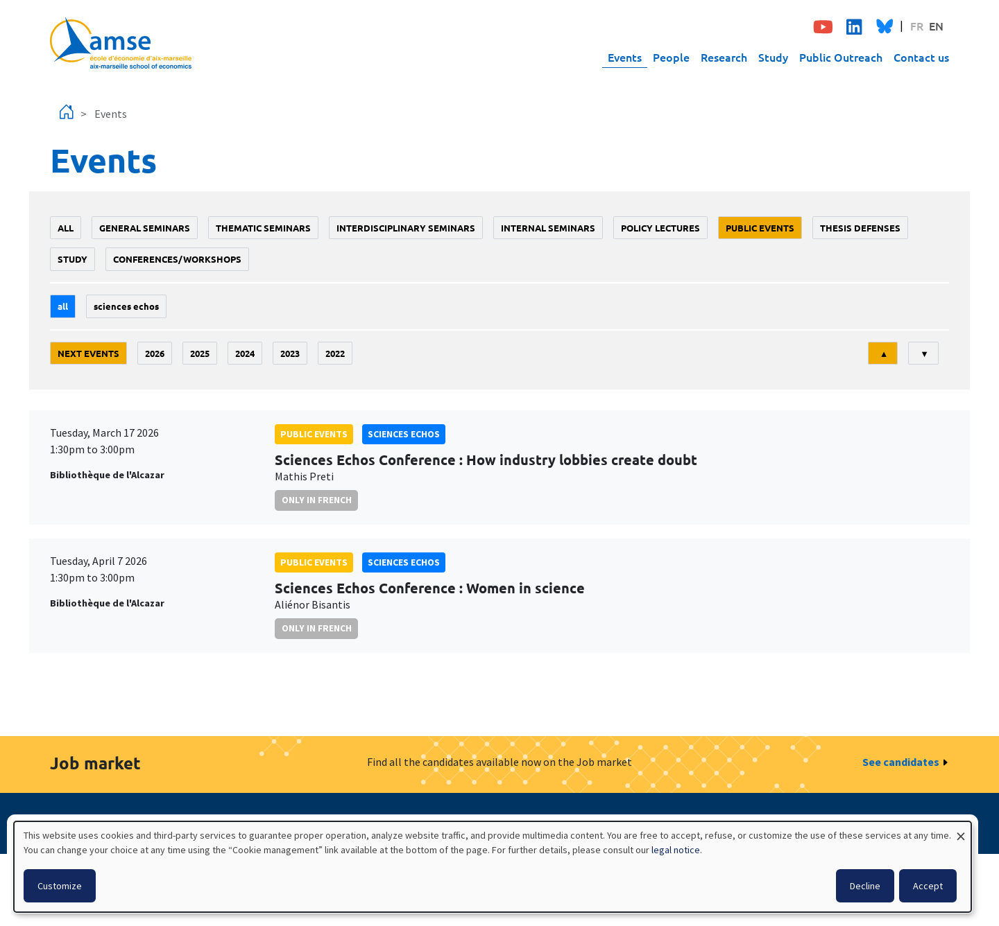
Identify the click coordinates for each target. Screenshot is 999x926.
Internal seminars (548, 228)
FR (916, 25)
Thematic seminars (263, 228)
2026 (154, 353)
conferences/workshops (177, 259)
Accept (928, 886)
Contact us (921, 56)
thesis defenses (860, 228)
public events (760, 228)
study (72, 259)
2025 (200, 353)
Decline (865, 886)
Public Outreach (840, 56)
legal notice (675, 850)
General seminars (144, 228)
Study (773, 56)
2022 (335, 353)
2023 (290, 353)
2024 (245, 353)
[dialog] (492, 866)
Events (625, 56)
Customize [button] (59, 886)
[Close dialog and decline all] (960, 830)
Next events (88, 353)
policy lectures (660, 228)
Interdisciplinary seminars (405, 228)
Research (724, 56)
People (671, 56)
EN (936, 25)
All (66, 228)
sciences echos (126, 306)
